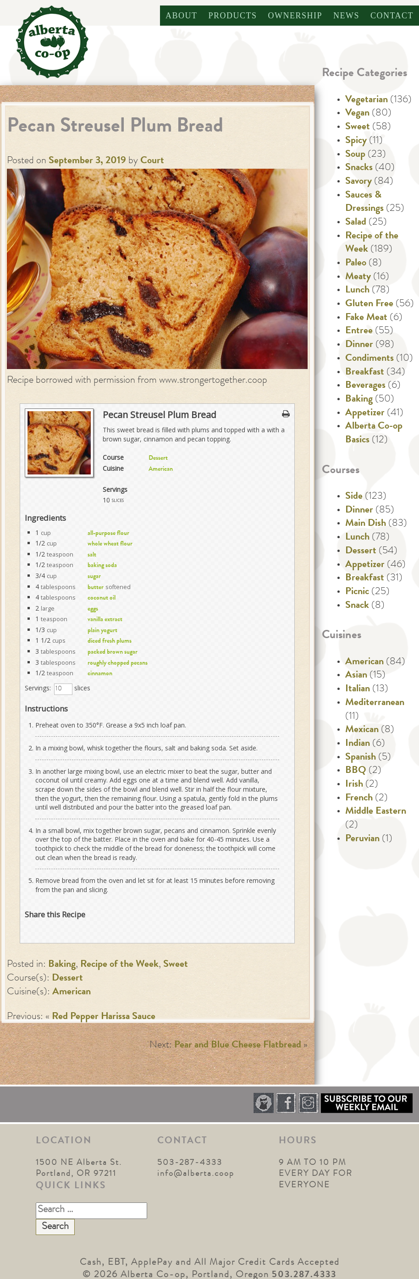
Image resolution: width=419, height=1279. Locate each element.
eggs (93, 609)
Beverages (365, 386)
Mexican (362, 730)
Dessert (158, 458)
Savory (358, 182)
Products (232, 15)
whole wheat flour (110, 544)
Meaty (358, 277)
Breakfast (364, 373)
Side (354, 497)
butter (96, 587)
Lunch (357, 291)
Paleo (355, 264)
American (161, 469)
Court (152, 161)
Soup (355, 155)
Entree (359, 331)
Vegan (357, 114)
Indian (357, 744)
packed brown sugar (113, 652)
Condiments (369, 359)
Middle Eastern (375, 812)
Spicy (356, 141)
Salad (355, 223)
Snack (357, 606)
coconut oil (102, 598)
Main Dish (365, 524)
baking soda (102, 565)
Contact (391, 15)
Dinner (359, 345)
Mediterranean (374, 703)
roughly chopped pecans (118, 663)
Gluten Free (369, 304)
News (346, 15)
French (359, 799)
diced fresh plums (110, 641)
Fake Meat (366, 318)
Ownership (295, 15)
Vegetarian (366, 100)
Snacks (359, 168)
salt (92, 555)
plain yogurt (102, 631)
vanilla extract (105, 620)
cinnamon (100, 674)
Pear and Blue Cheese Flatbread (237, 1046)
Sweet (175, 965)
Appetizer (365, 413)
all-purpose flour (108, 533)
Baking (62, 965)
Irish (354, 785)
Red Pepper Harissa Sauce (103, 1017)
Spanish (360, 758)
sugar (94, 576)
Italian (357, 689)
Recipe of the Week (119, 965)
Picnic (357, 592)
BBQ (355, 771)
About (181, 15)
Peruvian (362, 839)
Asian (356, 676)
